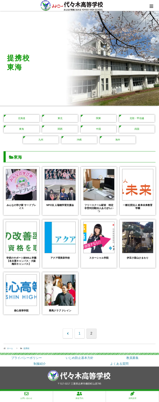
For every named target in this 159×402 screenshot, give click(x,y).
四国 (136, 129)
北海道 (21, 118)
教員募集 (132, 358)
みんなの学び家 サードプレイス (21, 206)
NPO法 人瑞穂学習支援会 (60, 205)
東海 (21, 129)
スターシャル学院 (99, 257)
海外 (117, 139)
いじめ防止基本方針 (79, 358)
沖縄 (79, 139)
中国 (98, 129)
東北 (60, 118)
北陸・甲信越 (137, 118)
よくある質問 (119, 363)
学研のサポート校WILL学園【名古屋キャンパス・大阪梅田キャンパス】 (21, 260)
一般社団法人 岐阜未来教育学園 (137, 206)
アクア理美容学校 (60, 257)
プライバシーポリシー (26, 358)
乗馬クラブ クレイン (60, 310)
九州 (40, 139)
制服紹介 (40, 363)
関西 (60, 129)
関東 (98, 118)
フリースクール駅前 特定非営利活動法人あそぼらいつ (98, 208)
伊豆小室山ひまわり (137, 257)
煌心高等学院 (21, 310)
